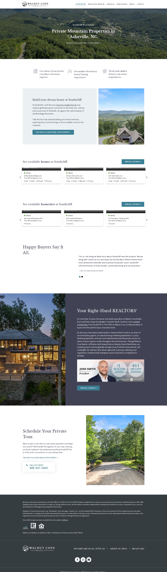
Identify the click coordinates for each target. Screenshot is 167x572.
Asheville (110, 4)
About (132, 4)
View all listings (87, 383)
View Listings (122, 4)
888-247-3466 (138, 549)
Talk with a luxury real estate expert (82, 43)
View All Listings (132, 162)
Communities (80, 4)
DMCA (65, 520)
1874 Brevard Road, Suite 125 (89, 549)
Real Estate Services (96, 4)
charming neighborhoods (66, 105)
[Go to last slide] (20, 177)
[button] (80, 276)
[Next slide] (146, 177)
